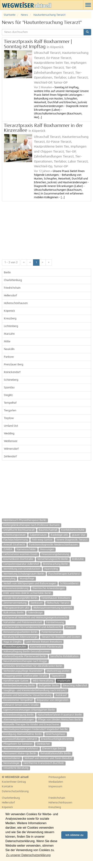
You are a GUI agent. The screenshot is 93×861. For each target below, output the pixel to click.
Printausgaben (57, 777)
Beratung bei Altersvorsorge (20, 637)
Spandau (9, 387)
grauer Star (78, 535)
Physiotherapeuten (14, 646)
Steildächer (43, 744)
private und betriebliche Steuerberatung (27, 695)
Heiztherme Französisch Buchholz (43, 763)
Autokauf (61, 695)
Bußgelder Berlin (49, 685)
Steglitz (8, 395)
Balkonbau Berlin (13, 612)
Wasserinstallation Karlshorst (20, 748)
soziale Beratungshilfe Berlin (20, 598)
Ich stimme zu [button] (74, 835)
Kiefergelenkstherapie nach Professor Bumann (31, 525)
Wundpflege (27, 578)
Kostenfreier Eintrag (14, 782)
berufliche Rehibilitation (64, 656)
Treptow (9, 418)
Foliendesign (35, 612)
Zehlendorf (10, 456)
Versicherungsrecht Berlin (52, 559)
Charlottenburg (13, 280)
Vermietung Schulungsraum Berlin (23, 574)
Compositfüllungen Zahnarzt (20, 739)
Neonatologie (11, 763)
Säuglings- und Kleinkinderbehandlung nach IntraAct (35, 690)
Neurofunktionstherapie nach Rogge (25, 661)
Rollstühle (78, 559)
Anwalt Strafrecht (14, 544)
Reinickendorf (12, 372)
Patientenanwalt (51, 632)
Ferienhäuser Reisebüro (56, 598)
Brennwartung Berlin (55, 564)
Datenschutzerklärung (15, 791)
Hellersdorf (10, 295)
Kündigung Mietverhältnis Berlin (22, 734)
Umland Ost (11, 426)
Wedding (9, 433)
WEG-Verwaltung (43, 680)
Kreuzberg (10, 318)
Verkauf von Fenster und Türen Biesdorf (48, 758)
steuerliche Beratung (15, 768)
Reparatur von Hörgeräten (52, 700)
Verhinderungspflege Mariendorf (22, 671)
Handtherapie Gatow (16, 680)
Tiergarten (10, 410)
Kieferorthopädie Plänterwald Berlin (24, 656)
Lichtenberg (11, 326)
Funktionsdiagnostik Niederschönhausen (53, 544)
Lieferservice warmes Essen (20, 554)
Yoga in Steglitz (12, 642)
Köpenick (9, 311)
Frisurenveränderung (15, 588)
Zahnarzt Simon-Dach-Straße (21, 705)
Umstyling (9, 578)
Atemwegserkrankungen (18, 719)
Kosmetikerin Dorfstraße (18, 559)
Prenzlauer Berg (13, 364)
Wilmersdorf (11, 449)
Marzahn (9, 334)
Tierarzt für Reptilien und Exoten (61, 637)
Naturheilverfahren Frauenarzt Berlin (60, 714)
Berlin (7, 272)
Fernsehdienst (11, 758)
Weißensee (10, 441)
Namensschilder (26, 549)
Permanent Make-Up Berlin (19, 753)
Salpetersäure (38, 535)
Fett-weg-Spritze (42, 539)
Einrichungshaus (55, 734)
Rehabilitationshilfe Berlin (55, 753)
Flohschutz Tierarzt (58, 603)
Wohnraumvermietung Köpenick (52, 608)
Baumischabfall (48, 530)
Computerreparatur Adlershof (21, 564)
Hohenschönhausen (16, 303)
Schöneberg (11, 380)
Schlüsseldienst (69, 583)
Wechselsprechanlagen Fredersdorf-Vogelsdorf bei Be (35, 729)
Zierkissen (37, 603)
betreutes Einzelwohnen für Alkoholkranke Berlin (32, 666)
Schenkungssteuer (14, 535)
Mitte (7, 341)
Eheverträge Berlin (53, 748)
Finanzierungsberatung (55, 554)
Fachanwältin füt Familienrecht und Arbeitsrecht (32, 627)
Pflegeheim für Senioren (18, 744)
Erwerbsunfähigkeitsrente (56, 739)
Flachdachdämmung (15, 539)
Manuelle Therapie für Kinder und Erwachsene (31, 724)
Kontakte (7, 786)
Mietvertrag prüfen (58, 671)
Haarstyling (51, 569)
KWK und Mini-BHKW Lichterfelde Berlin (27, 593)
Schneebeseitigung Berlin (18, 714)
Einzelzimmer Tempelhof (18, 700)
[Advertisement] (46, 229)
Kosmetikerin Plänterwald (45, 646)
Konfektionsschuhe (72, 530)
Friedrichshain (12, 288)
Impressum (55, 786)
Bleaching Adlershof (75, 685)
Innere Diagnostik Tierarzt (72, 539)
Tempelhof (10, 403)
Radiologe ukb (59, 535)
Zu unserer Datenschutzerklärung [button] (28, 855)
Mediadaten (55, 782)
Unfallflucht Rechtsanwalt (19, 530)
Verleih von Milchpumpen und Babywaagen (29, 583)
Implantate (63, 680)
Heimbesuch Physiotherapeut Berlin (24, 520)
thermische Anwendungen (49, 588)
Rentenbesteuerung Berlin (19, 685)
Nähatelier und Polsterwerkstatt (22, 622)
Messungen (47, 549)
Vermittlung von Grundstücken (21, 569)
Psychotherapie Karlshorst (64, 574)
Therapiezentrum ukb (16, 608)
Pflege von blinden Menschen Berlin (59, 719)
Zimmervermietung (14, 603)
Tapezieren (57, 676)
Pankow (9, 357)
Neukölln (9, 349)
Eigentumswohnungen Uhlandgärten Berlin (29, 710)
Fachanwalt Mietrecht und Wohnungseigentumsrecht (35, 617)
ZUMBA (7, 549)
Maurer (70, 627)
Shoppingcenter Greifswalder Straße (25, 676)
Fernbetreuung (55, 622)
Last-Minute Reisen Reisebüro (44, 642)
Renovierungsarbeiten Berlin (20, 632)
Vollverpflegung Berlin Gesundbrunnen (26, 651)
